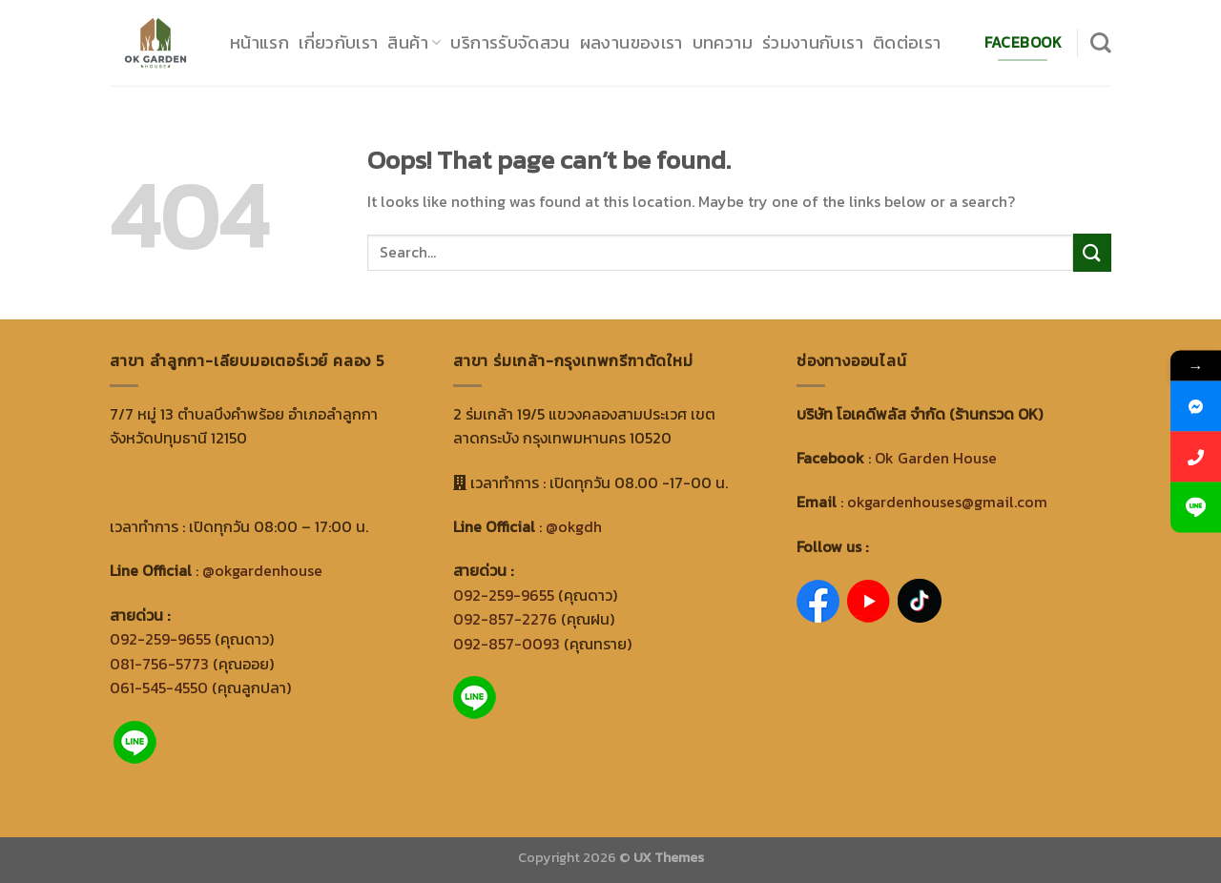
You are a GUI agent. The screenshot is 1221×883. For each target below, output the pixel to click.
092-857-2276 (505, 618)
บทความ (723, 42)
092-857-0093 (506, 643)
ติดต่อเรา (907, 42)
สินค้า (414, 42)
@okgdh (574, 526)
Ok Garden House (936, 457)
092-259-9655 (160, 638)
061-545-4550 (159, 687)
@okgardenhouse (262, 570)
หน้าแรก (259, 42)
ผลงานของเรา (631, 42)
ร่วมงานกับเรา (812, 42)
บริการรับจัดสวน (509, 42)
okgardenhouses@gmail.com (947, 501)
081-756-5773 (159, 663)
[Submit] (1092, 252)
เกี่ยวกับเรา (338, 42)
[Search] (1100, 43)
